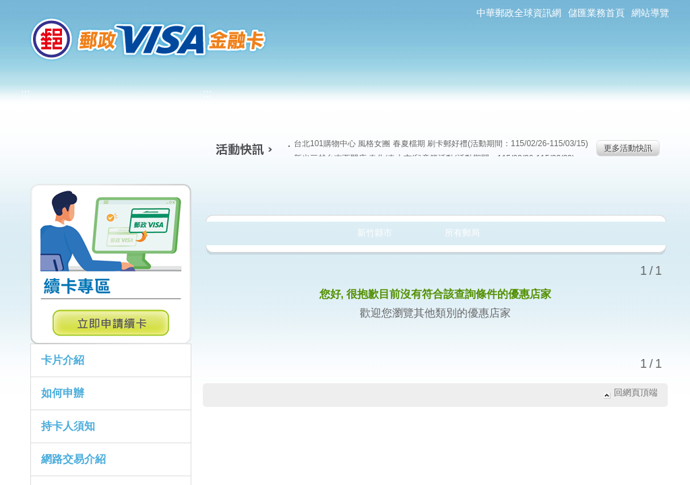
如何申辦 (62, 393)
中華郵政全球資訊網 (518, 12)
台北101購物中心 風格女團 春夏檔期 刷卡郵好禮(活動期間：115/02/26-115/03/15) (438, 143)
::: (11, 5)
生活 (345, 191)
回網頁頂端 (636, 392)
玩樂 (522, 191)
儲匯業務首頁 (596, 12)
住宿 (610, 191)
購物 (433, 191)
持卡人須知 (68, 426)
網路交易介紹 (73, 459)
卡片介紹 (62, 360)
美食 (257, 191)
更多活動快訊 (628, 148)
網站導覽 (650, 12)
